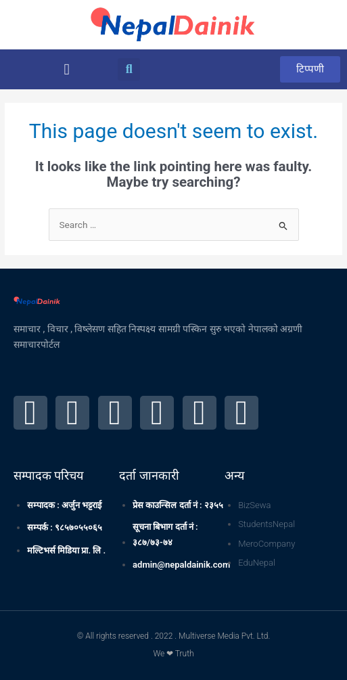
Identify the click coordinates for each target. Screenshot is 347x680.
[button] (67, 69)
